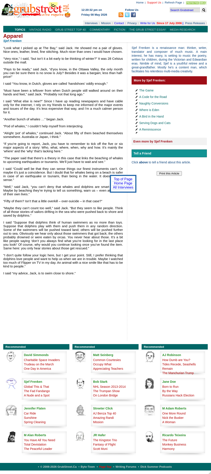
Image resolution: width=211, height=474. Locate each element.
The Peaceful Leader (38, 449)
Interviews (91, 23)
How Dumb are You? (176, 360)
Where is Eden (149, 110)
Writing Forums (126, 466)
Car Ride (30, 413)
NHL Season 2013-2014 (109, 386)
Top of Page (123, 179)
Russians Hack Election (178, 395)
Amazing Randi (103, 417)
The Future (169, 440)
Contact (119, 23)
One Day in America (37, 368)
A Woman (168, 422)
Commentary (100, 29)
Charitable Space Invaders (42, 360)
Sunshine (30, 417)
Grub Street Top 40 (70, 29)
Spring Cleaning (35, 422)
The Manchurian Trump (178, 373)
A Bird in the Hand (151, 116)
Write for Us (147, 23)
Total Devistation (35, 444)
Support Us (154, 2)
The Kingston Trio (105, 440)
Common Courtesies (107, 360)
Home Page (123, 183)
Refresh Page (173, 2)
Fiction (119, 29)
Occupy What (102, 364)
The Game (146, 90)
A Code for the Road (153, 97)
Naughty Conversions (153, 103)
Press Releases (195, 23)
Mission (106, 23)
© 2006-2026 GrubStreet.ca (58, 466)
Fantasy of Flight (104, 444)
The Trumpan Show (106, 391)
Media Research (182, 29)
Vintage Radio (40, 29)
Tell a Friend (142, 153)
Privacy (132, 23)
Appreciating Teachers (108, 368)
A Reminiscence (150, 129)
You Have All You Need (39, 440)
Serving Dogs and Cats (155, 123)
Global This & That (36, 386)
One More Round (174, 413)
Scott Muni (100, 449)
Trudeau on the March (39, 364)
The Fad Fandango (37, 391)
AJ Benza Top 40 (104, 413)
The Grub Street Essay (147, 29)
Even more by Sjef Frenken (152, 141)
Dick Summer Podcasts (156, 466)
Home (140, 2)
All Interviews (123, 187)
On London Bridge (105, 395)
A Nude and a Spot (37, 395)
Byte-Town (88, 466)
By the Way (170, 391)
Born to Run (170, 386)
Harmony (168, 449)
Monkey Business (174, 444)
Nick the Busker (173, 417)
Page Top (105, 466)
